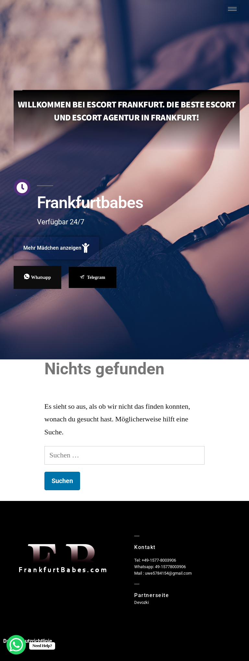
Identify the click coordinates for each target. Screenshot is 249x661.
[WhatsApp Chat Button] (16, 645)
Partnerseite (151, 595)
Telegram (92, 277)
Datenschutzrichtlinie (27, 641)
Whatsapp (37, 277)
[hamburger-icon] (232, 9)
